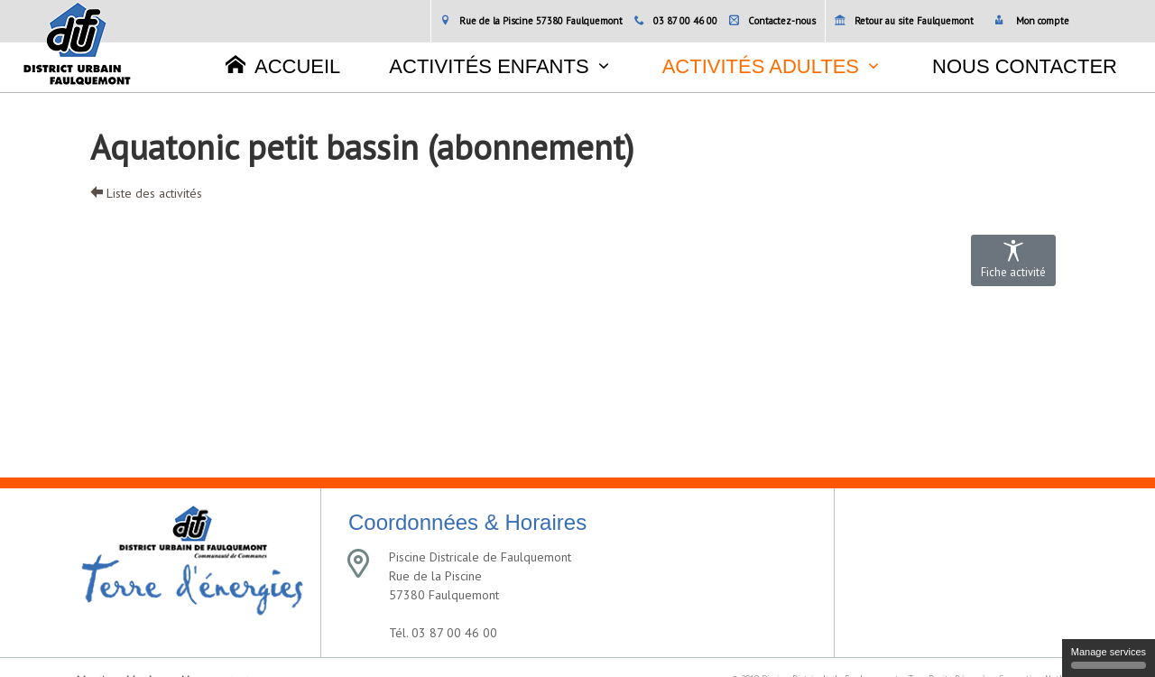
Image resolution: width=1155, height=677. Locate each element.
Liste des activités (146, 193)
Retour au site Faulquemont (904, 20)
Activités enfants (488, 66)
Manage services (1108, 657)
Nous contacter (1024, 66)
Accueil (283, 66)
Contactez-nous (772, 20)
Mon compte (1031, 20)
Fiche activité (1013, 259)
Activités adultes (760, 66)
